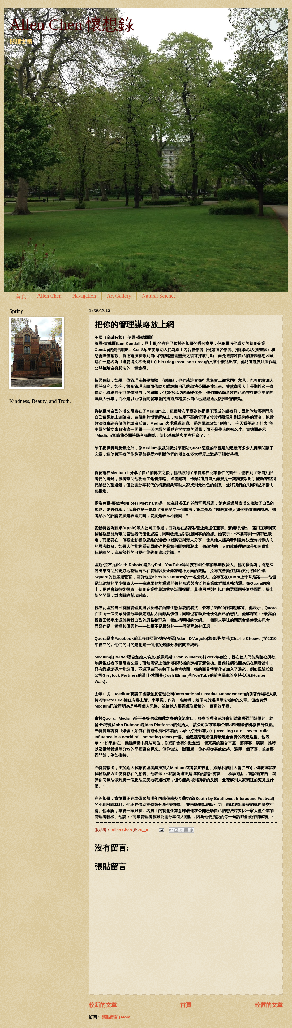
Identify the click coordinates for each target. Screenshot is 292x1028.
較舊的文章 (269, 1005)
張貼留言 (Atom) (117, 1017)
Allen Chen (49, 296)
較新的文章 (103, 1005)
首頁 (21, 296)
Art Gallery (119, 296)
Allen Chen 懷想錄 (71, 24)
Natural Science (159, 296)
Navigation (84, 296)
